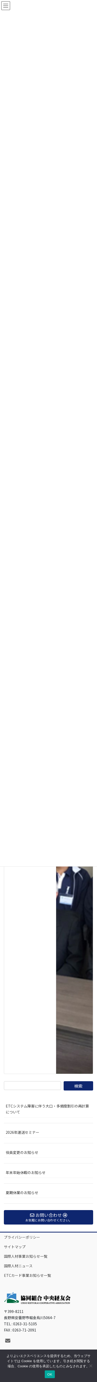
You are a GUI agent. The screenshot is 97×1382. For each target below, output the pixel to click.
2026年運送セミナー (22, 1132)
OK (49, 1374)
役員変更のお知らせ (22, 1152)
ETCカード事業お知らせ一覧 (27, 1275)
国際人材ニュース (18, 1265)
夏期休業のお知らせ (22, 1192)
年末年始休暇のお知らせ (26, 1172)
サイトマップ (15, 1246)
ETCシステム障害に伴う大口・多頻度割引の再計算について (47, 1108)
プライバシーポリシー (22, 1237)
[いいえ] (90, 1365)
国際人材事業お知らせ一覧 (25, 1256)
